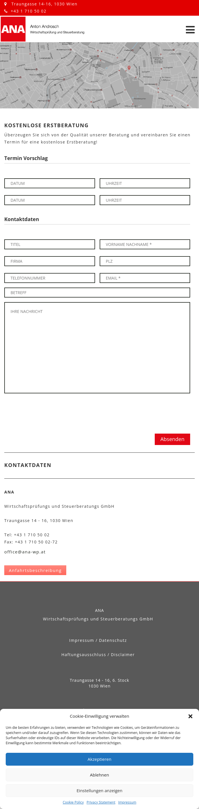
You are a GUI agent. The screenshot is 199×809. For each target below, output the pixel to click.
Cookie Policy (73, 802)
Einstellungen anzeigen (99, 790)
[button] (190, 716)
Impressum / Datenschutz (98, 640)
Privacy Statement (101, 802)
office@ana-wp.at (25, 552)
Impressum (127, 802)
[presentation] (47, 413)
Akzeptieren (99, 759)
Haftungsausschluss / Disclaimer (98, 654)
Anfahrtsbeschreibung (35, 570)
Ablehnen (99, 775)
